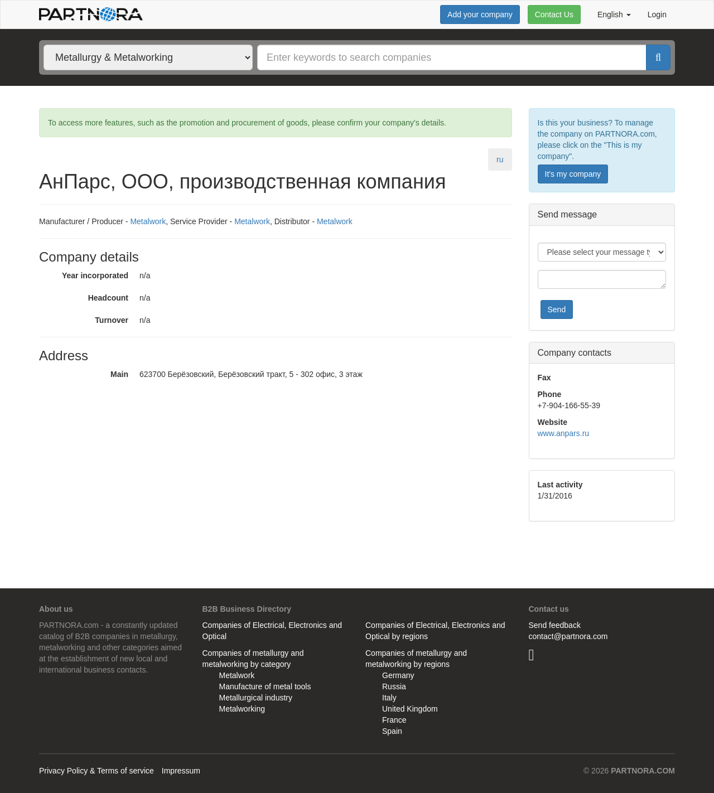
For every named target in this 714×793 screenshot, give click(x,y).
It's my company (573, 174)
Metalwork (148, 221)
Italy (389, 697)
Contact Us (554, 14)
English (614, 14)
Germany (398, 675)
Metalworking (242, 708)
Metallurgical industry (256, 697)
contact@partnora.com (568, 636)
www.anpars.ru (564, 433)
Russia (394, 686)
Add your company (480, 14)
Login (657, 14)
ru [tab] (499, 159)
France (394, 719)
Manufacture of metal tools (265, 686)
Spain (392, 731)
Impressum (181, 770)
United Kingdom (410, 708)
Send (557, 309)
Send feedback (555, 625)
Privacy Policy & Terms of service (96, 770)
